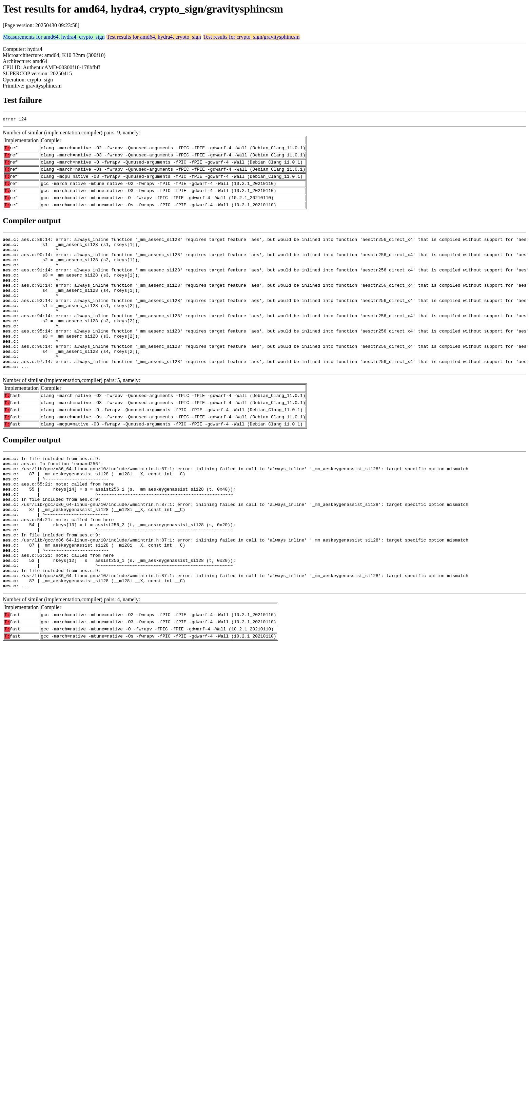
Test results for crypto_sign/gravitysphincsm (251, 37)
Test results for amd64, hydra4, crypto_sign (153, 37)
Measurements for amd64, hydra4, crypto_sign (53, 37)
